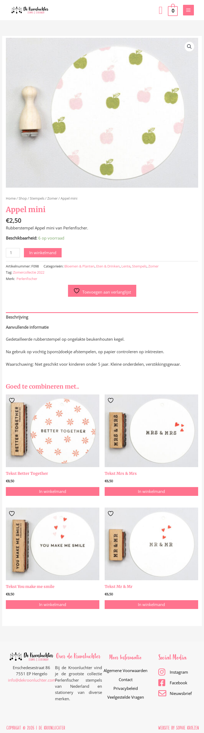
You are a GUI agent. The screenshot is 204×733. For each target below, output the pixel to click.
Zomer (52, 198)
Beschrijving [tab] (17, 317)
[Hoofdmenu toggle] (188, 10)
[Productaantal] (13, 252)
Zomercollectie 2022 (28, 272)
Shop (23, 198)
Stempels (37, 198)
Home (11, 198)
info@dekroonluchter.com (32, 679)
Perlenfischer (26, 278)
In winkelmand (42, 252)
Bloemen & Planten (79, 266)
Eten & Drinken (108, 266)
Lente (125, 266)
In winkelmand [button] (52, 491)
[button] (161, 10)
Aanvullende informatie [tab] (27, 327)
